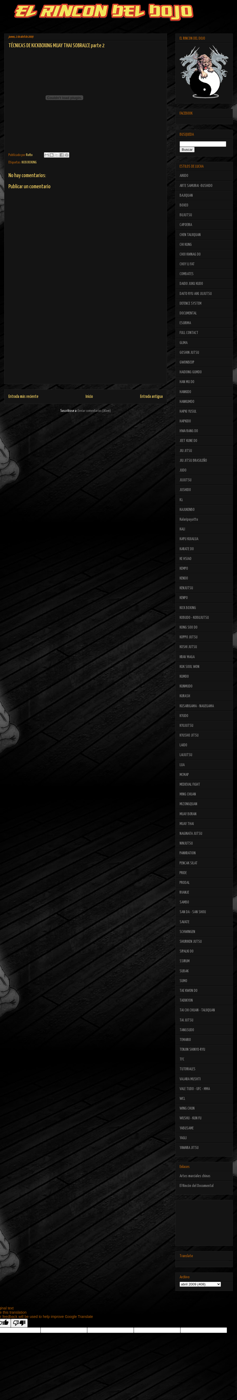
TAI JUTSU (186, 1020)
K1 (181, 500)
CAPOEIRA (186, 225)
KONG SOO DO (188, 627)
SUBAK (184, 971)
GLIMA (183, 343)
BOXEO (184, 205)
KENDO (184, 578)
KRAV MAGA (187, 657)
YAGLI (183, 1138)
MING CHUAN (188, 794)
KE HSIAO (185, 559)
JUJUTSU (185, 480)
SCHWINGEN (187, 932)
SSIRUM (185, 961)
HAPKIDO (185, 421)
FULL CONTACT (189, 333)
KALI (182, 529)
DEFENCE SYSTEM (190, 303)
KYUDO (184, 716)
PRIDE (183, 873)
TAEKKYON (186, 1000)
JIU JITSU (186, 451)
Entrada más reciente (23, 397)
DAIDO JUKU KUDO (191, 284)
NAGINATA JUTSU (191, 834)
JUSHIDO (185, 490)
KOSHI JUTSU (188, 647)
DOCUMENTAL (188, 313)
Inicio (89, 397)
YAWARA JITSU (189, 1148)
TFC (182, 1059)
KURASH (185, 696)
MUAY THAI (187, 824)
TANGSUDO (187, 1030)
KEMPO (184, 569)
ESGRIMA (185, 323)
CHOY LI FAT (187, 264)
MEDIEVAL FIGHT (190, 784)
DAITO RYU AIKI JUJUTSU (196, 294)
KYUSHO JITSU (189, 735)
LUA (182, 765)
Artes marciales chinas (195, 1176)
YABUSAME (187, 1128)
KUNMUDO (186, 686)
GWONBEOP (187, 362)
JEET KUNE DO (188, 441)
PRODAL (185, 883)
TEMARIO (185, 1040)
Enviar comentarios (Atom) (94, 411)
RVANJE (184, 892)
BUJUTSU (186, 215)
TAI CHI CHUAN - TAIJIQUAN (197, 1010)
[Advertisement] (85, 347)
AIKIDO (184, 176)
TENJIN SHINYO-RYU (192, 1050)
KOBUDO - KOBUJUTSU (194, 618)
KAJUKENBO (187, 510)
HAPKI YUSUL (188, 411)
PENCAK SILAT (188, 863)
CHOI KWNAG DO (190, 254)
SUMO (183, 981)
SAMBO (184, 902)
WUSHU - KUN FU (190, 1118)
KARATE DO (187, 549)
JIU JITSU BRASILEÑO (193, 461)
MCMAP (184, 775)
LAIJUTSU (186, 755)
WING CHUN (187, 1108)
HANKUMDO (187, 402)
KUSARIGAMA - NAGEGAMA (197, 706)
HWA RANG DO (189, 431)
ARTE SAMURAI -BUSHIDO (196, 186)
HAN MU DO (187, 382)
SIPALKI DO (187, 951)
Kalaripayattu (189, 519)
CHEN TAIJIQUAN (190, 235)
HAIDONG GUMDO (191, 372)
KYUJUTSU (186, 726)
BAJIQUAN (186, 195)
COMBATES (187, 274)
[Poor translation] (19, 1323)
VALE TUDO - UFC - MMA (195, 1089)
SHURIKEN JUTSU (191, 942)
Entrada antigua (151, 397)
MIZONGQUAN (188, 804)
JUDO (183, 470)
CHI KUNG (186, 245)
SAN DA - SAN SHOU (193, 912)
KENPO (184, 598)
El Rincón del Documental (197, 1186)
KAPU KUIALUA (189, 539)
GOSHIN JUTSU (189, 353)
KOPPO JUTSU (188, 637)
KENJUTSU (186, 588)
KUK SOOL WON (189, 667)
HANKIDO (185, 392)
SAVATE (184, 922)
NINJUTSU (186, 843)
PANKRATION (188, 853)
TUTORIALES (187, 1069)
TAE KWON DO (188, 991)
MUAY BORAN (188, 814)
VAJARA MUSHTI (190, 1079)
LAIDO (183, 745)
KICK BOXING (29, 162)
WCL (182, 1099)
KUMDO (184, 676)
